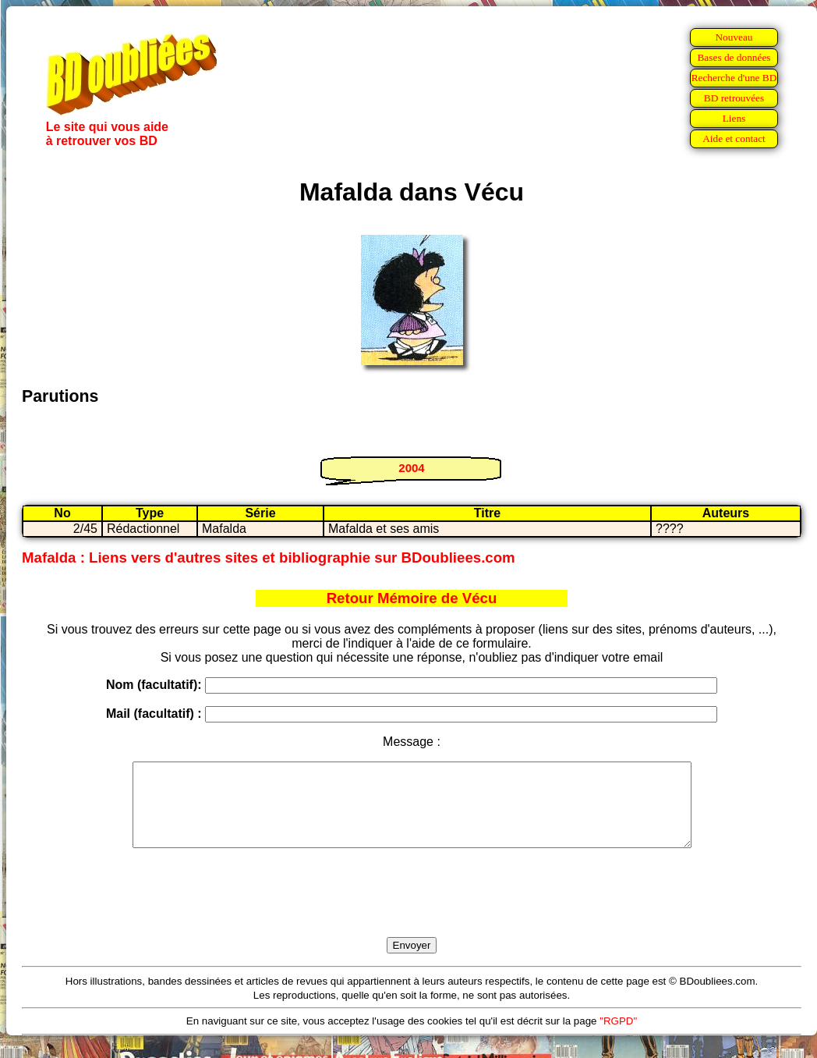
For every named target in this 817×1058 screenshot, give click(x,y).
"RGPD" (618, 1037)
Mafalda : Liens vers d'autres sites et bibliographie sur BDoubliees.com (268, 557)
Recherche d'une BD (734, 77)
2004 (411, 467)
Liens (734, 118)
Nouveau (733, 37)
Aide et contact (734, 138)
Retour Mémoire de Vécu (412, 598)
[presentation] (411, 910)
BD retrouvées (734, 98)
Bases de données (733, 57)
